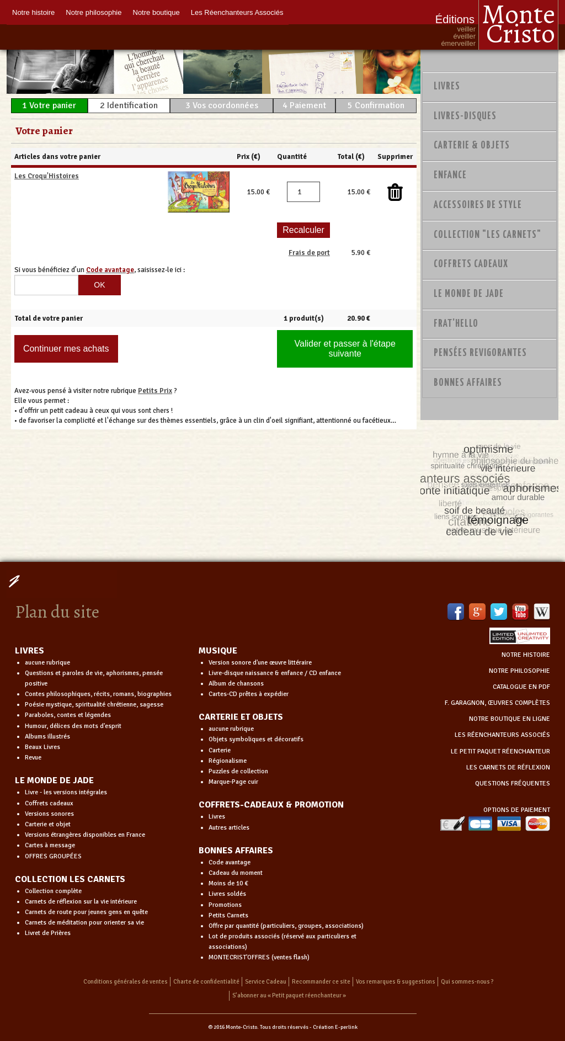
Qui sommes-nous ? (467, 981)
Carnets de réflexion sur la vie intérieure (81, 901)
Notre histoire (33, 12)
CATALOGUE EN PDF (521, 687)
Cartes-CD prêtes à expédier (249, 694)
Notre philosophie (93, 12)
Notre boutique (156, 12)
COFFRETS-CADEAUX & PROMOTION (271, 804)
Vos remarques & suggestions (395, 981)
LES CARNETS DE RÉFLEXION (508, 767)
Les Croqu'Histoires (46, 176)
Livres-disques (465, 116)
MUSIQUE (218, 650)
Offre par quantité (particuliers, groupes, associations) (286, 926)
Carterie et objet (48, 824)
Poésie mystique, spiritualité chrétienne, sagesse (94, 704)
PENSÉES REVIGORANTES (480, 353)
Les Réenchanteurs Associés (237, 12)
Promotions (225, 905)
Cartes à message (50, 845)
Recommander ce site (321, 981)
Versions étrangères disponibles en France (85, 835)
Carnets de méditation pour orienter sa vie (84, 922)
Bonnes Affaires (468, 383)
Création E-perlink (335, 1027)
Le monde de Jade (469, 294)
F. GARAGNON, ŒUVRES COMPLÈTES (497, 703)
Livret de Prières (48, 933)
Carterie (220, 750)
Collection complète (53, 891)
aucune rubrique (47, 662)
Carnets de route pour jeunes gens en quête (86, 912)
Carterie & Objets (472, 146)
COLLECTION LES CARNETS (70, 879)
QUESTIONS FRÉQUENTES (512, 783)
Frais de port (309, 252)
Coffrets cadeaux (49, 803)
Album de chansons (236, 683)
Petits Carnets (228, 915)
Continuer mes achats (66, 348)
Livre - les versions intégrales (66, 792)
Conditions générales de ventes (125, 981)
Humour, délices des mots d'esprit (73, 726)
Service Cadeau (265, 981)
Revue (33, 757)
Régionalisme (228, 761)
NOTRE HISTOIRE (526, 655)
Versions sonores (49, 814)
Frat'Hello (456, 324)
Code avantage (229, 862)
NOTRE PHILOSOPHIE (519, 671)
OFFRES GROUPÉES (53, 856)
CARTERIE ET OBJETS (241, 717)
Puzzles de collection (238, 771)
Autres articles (229, 828)
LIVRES (29, 650)
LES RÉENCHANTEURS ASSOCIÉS (502, 735)
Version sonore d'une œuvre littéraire (260, 662)
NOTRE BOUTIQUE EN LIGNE (509, 719)
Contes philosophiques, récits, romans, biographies (98, 694)
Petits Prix (155, 390)
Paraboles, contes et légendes (68, 715)
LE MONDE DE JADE (54, 780)
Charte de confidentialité (206, 981)
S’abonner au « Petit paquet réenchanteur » (289, 995)
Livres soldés (227, 894)
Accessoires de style (478, 205)
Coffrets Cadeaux (471, 264)
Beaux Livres (42, 747)
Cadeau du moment (236, 873)
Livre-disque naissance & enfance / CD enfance (275, 673)
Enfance (450, 175)
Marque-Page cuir (233, 782)
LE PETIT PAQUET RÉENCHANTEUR (500, 751)
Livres (447, 87)
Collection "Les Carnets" (487, 235)
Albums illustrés (47, 736)
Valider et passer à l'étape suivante (345, 348)
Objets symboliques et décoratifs (256, 739)
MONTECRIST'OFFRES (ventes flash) (259, 957)
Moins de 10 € (228, 883)
